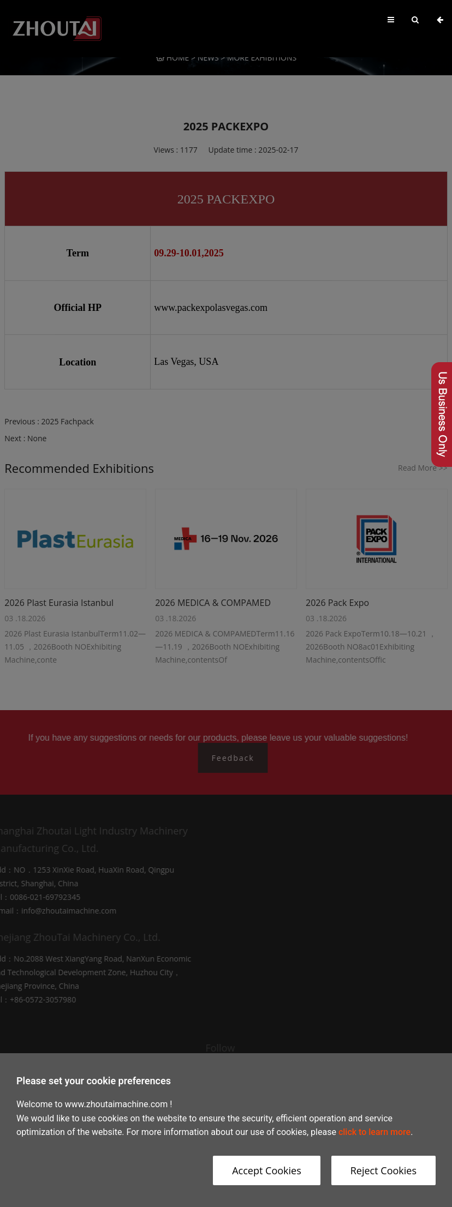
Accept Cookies (266, 1170)
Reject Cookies (383, 1170)
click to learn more (374, 1132)
